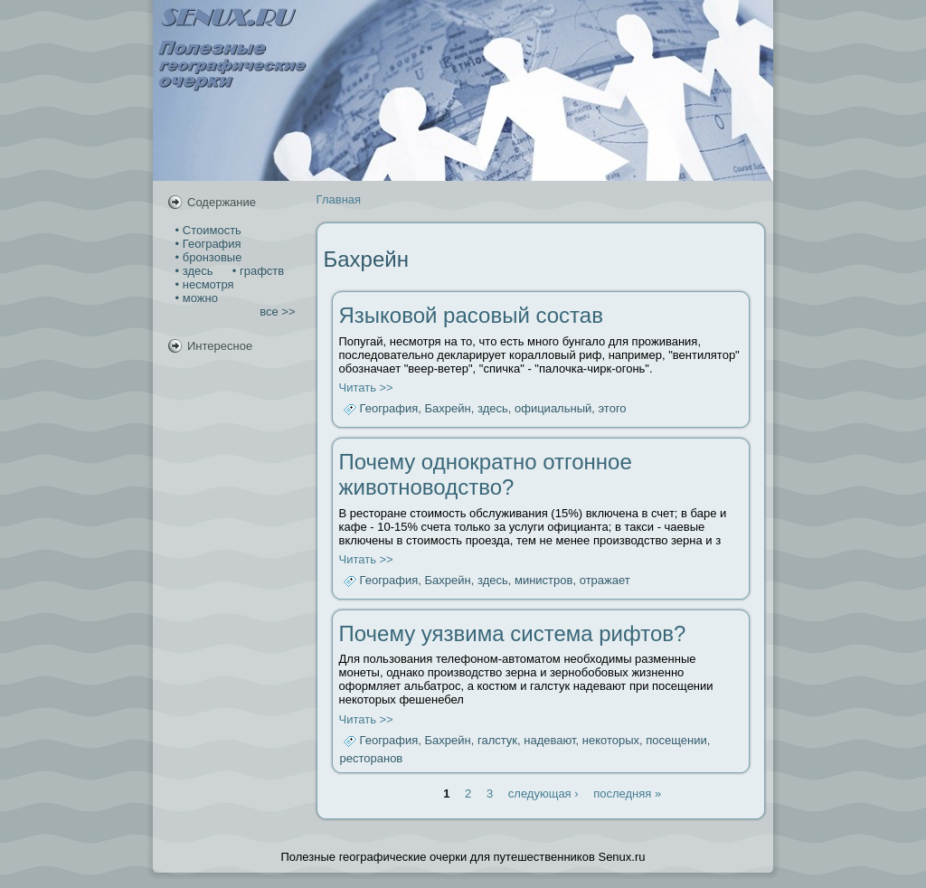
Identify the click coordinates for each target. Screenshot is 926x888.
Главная (339, 199)
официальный (553, 409)
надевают (549, 740)
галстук (497, 740)
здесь (492, 409)
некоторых (610, 740)
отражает (605, 581)
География (389, 409)
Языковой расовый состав (471, 315)
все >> (277, 311)
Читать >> (366, 387)
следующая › (543, 793)
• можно (195, 298)
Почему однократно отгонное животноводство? (485, 474)
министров (543, 581)
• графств (256, 271)
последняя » (627, 793)
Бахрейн (448, 409)
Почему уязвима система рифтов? (512, 633)
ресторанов (371, 758)
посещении (676, 740)
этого (613, 409)
